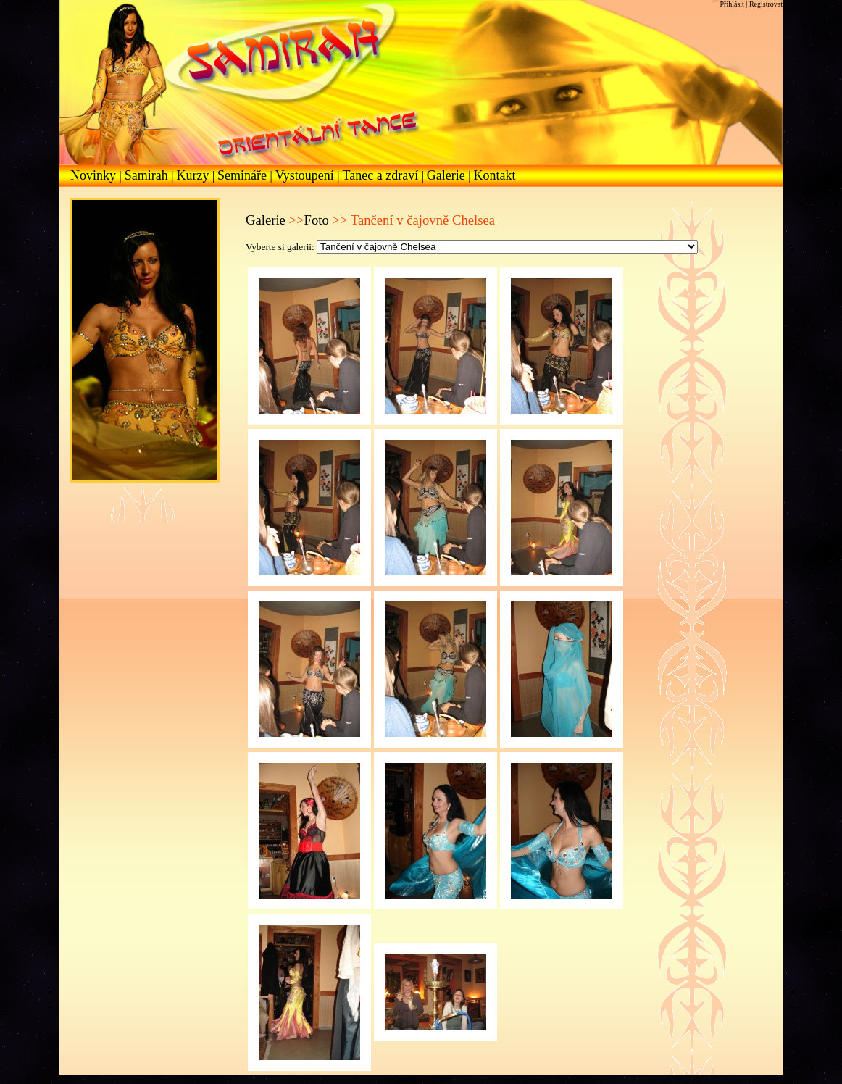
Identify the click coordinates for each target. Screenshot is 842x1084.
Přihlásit (733, 4)
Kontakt (495, 175)
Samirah (148, 175)
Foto (316, 220)
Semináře (243, 175)
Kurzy (194, 175)
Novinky (95, 175)
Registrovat (766, 4)
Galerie (447, 175)
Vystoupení (306, 175)
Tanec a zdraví (381, 175)
